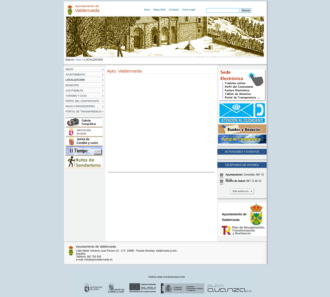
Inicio (147, 9)
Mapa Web (159, 9)
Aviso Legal (188, 9)
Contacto (174, 9)
